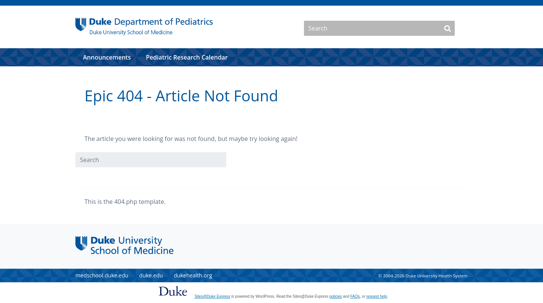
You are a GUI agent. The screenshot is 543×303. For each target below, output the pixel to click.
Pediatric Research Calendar (187, 57)
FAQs (355, 296)
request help (376, 296)
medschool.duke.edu (101, 275)
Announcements (107, 57)
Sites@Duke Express (212, 296)
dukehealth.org (193, 275)
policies (335, 296)
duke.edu (151, 275)
